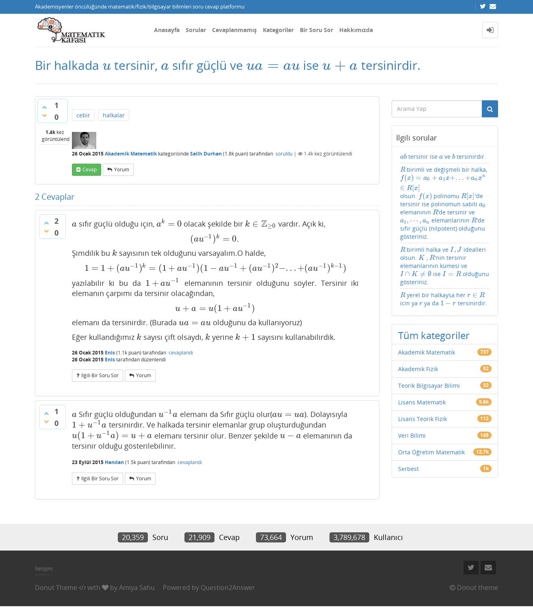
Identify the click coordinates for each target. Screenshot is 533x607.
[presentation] (106, 65)
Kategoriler (278, 30)
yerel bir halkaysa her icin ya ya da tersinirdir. (444, 299)
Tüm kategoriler (434, 335)
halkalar (114, 115)
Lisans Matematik (422, 402)
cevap (89, 169)
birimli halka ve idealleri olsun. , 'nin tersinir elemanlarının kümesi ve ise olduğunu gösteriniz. (444, 266)
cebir (83, 115)
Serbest (408, 469)
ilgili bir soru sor (100, 375)
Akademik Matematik (131, 153)
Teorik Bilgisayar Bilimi (429, 385)
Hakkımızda (356, 30)
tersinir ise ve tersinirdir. (443, 156)
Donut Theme (56, 587)
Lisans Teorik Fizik (422, 419)
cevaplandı (181, 352)
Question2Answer (228, 587)
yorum (121, 169)
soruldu (283, 153)
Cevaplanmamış (234, 30)
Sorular (196, 30)
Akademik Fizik (418, 369)
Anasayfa (167, 30)
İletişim (43, 568)
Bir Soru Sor (316, 30)
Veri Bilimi (412, 435)
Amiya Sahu (137, 587)
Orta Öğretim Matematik (431, 452)
